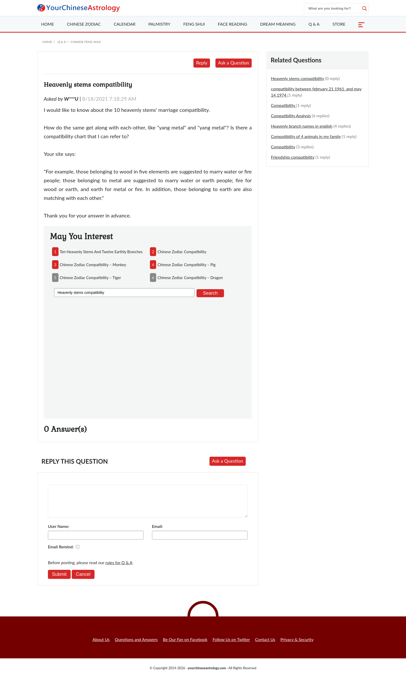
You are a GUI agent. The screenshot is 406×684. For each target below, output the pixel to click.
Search (210, 293)
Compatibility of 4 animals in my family (306, 136)
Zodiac (84, 23)
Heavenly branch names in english (301, 125)
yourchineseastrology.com (206, 674)
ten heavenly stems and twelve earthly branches (101, 251)
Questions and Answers (136, 645)
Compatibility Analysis (291, 115)
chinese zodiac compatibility (181, 251)
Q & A (314, 23)
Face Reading (232, 23)
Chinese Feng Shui (86, 42)
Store (338, 23)
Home (47, 23)
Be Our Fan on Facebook (185, 645)
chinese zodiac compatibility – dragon (190, 277)
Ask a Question (233, 63)
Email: (157, 532)
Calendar (124, 23)
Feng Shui (194, 23)
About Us (101, 645)
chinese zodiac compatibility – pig (186, 264)
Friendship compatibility (292, 157)
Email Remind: (61, 552)
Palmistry (159, 23)
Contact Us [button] (265, 645)
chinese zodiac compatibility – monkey (93, 264)
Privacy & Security (297, 645)
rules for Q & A (119, 568)
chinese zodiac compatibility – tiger (90, 277)
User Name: (58, 532)
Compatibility (283, 105)
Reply (201, 63)
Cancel (83, 580)
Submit (59, 580)
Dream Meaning (278, 23)
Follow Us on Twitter (231, 645)
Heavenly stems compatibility (297, 78)
